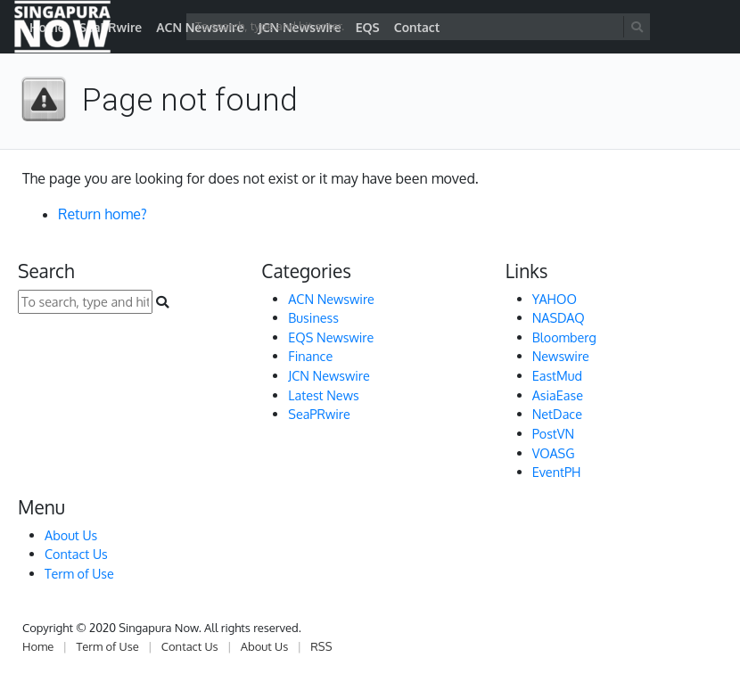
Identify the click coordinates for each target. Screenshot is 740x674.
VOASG (553, 453)
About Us (71, 535)
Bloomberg (564, 337)
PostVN (553, 433)
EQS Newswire (331, 337)
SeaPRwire (318, 414)
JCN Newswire (328, 375)
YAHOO (554, 299)
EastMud (557, 375)
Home (37, 646)
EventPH (556, 472)
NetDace (557, 414)
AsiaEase (557, 395)
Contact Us (76, 554)
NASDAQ (558, 317)
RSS (321, 646)
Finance (310, 356)
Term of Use (79, 573)
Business (313, 317)
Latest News (323, 395)
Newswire (560, 356)
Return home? (102, 214)
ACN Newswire (331, 299)
